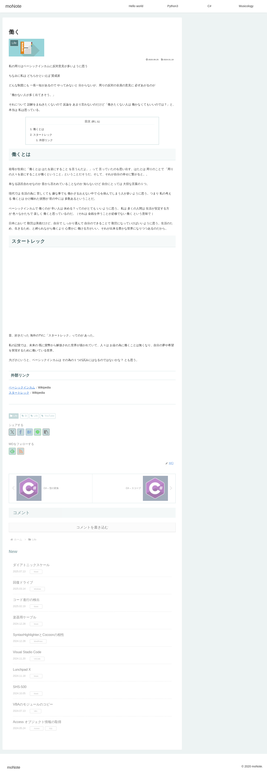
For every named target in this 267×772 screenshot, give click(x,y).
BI (24, 415)
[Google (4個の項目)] (220, 388)
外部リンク (45, 139)
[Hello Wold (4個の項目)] (201, 388)
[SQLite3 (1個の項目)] (216, 416)
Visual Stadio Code (27, 651)
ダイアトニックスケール (31, 564)
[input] (225, 28)
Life (13, 415)
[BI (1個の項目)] (254, 409)
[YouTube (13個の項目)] (250, 374)
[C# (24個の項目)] (217, 374)
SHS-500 (19, 686)
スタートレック (42, 134)
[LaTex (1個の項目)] (219, 409)
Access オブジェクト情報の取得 (37, 721)
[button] (46, 431)
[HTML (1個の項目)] (198, 416)
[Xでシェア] (12, 431)
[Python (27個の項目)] (200, 374)
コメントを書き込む (92, 527)
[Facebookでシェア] (20, 431)
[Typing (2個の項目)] (200, 402)
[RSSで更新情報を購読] (20, 450)
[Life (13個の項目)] (231, 374)
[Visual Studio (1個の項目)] (225, 423)
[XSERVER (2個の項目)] (200, 395)
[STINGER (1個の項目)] (235, 416)
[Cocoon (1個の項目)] (238, 409)
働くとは (38, 129)
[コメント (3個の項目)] (251, 388)
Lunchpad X (22, 669)
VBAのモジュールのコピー (33, 704)
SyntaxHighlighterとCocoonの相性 (38, 634)
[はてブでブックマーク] (29, 431)
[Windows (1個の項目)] (200, 409)
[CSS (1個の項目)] (253, 416)
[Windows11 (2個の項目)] (236, 395)
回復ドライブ (23, 582)
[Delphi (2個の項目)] (251, 402)
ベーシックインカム (22, 387)
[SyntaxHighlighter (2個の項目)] (225, 402)
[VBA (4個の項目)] (234, 388)
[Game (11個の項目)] (220, 381)
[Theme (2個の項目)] (217, 395)
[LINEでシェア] (37, 431)
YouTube (47, 415)
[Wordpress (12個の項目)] (201, 381)
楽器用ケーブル (24, 617)
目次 (88, 121)
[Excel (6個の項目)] (236, 381)
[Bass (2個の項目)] (253, 395)
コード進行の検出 (26, 599)
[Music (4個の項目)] (252, 381)
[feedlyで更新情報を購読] (12, 450)
